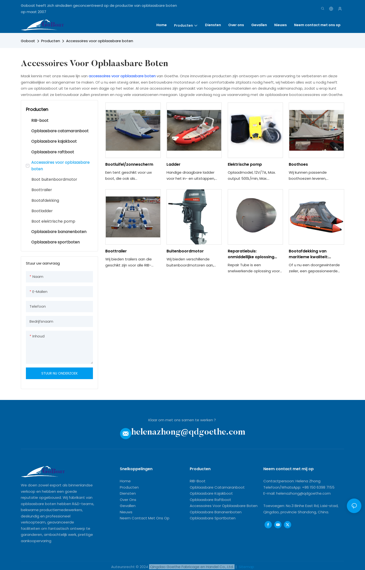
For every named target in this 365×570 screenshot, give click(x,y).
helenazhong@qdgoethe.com (188, 432)
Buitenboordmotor (185, 251)
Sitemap (246, 566)
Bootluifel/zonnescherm (129, 164)
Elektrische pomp (245, 164)
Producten (50, 40)
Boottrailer (116, 251)
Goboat (28, 40)
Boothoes (298, 164)
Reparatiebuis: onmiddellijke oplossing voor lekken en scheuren (252, 254)
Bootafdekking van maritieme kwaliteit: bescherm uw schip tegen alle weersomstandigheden (316, 254)
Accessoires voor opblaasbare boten (99, 40)
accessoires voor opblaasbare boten (123, 75)
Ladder (174, 164)
